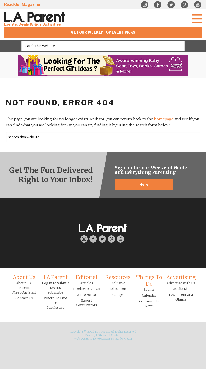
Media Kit (181, 289)
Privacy (90, 335)
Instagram (144, 5)
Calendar (149, 295)
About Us (24, 277)
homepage (163, 119)
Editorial (87, 277)
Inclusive (117, 283)
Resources (117, 277)
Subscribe (55, 292)
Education (118, 289)
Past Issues (55, 307)
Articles (86, 283)
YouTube (197, 5)
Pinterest (184, 5)
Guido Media (123, 338)
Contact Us (24, 298)
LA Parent (55, 277)
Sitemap (103, 335)
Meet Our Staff (24, 292)
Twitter (171, 5)
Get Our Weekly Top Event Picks (103, 32)
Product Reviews (86, 289)
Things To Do (149, 280)
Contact (116, 335)
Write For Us (86, 295)
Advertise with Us (181, 283)
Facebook (157, 5)
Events (149, 289)
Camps (118, 295)
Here (143, 184)
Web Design (81, 338)
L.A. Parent (35, 17)
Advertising (181, 277)
